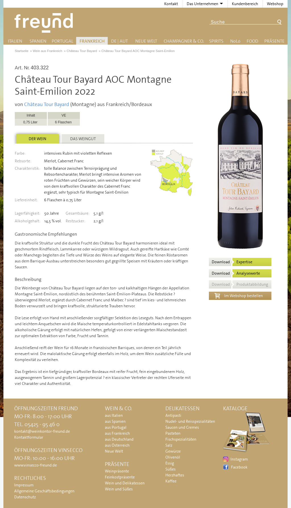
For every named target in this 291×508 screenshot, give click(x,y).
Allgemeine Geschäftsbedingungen (44, 491)
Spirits (216, 41)
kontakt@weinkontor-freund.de (42, 431)
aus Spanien (115, 421)
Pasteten (172, 433)
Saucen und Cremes (182, 427)
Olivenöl (172, 457)
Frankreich (92, 41)
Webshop (275, 3)
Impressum (24, 485)
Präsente (274, 41)
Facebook (239, 467)
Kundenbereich (245, 3)
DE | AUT (119, 41)
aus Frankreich (117, 433)
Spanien (38, 41)
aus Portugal (115, 427)
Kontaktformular (28, 437)
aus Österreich (117, 445)
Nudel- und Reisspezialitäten (190, 421)
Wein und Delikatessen (125, 483)
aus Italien (114, 415)
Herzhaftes (174, 475)
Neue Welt (146, 41)
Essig (169, 463)
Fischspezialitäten (180, 439)
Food (252, 41)
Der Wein (37, 138)
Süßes (170, 469)
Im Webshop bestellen (239, 295)
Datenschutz (25, 496)
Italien (15, 41)
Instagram (239, 459)
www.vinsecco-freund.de (35, 465)
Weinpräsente (117, 471)
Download (232, 261)
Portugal (62, 41)
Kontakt (171, 3)
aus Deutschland (119, 439)
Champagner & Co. (184, 41)
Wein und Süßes (119, 489)
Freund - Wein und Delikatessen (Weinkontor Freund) (45, 23)
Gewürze (173, 451)
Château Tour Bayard (46, 104)
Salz (168, 445)
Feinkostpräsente (120, 477)
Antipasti (173, 415)
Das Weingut (83, 138)
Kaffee (170, 481)
